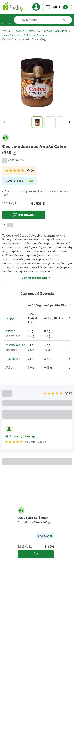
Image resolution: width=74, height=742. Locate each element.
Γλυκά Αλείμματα (12, 35)
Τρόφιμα (19, 31)
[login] (36, 7)
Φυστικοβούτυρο (36, 35)
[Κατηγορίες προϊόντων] (6, 20)
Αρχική (6, 31)
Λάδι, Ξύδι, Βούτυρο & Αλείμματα (48, 31)
